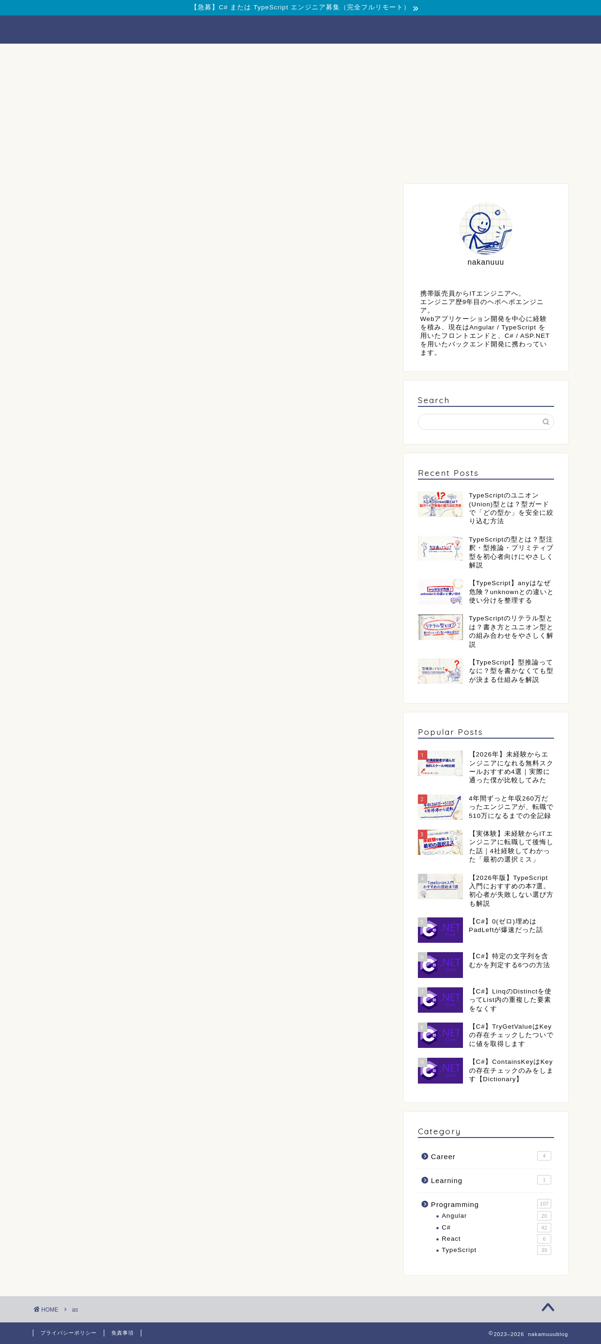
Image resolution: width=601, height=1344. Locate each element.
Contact (414, 56)
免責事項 (122, 1333)
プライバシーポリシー (68, 1333)
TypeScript (496, 1250)
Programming (187, 56)
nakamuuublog (300, 29)
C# (496, 1227)
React (496, 1239)
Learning (491, 1179)
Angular (496, 1216)
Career (300, 56)
